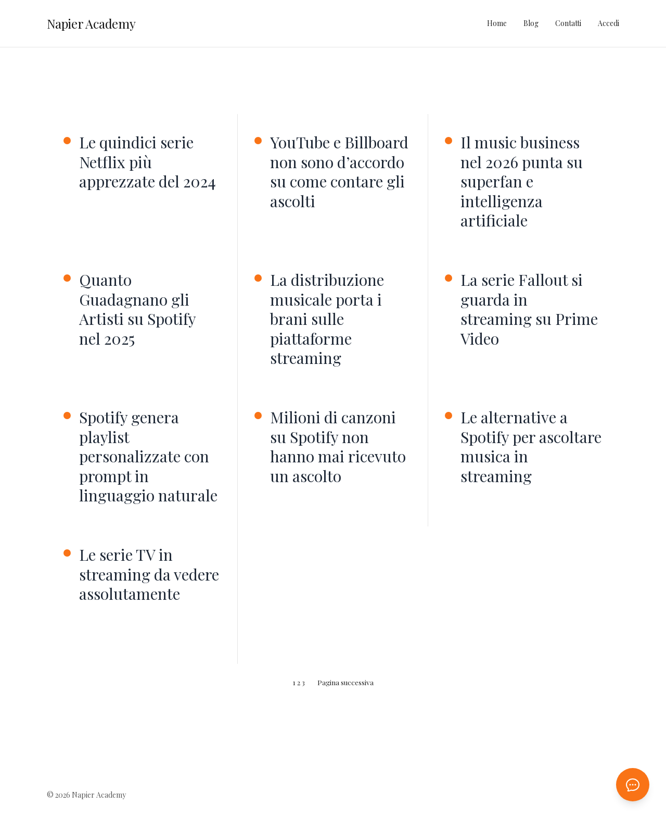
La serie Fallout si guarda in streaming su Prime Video (529, 309)
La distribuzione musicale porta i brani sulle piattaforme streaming (327, 319)
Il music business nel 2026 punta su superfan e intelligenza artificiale (521, 182)
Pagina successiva (345, 682)
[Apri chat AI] (632, 784)
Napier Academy (91, 23)
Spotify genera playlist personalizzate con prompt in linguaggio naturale (148, 457)
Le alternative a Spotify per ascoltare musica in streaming (530, 447)
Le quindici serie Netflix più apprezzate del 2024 (147, 162)
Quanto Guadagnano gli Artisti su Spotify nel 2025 (137, 309)
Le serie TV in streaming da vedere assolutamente (149, 574)
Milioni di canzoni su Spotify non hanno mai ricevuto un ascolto (338, 447)
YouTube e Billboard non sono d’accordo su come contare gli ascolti (339, 172)
